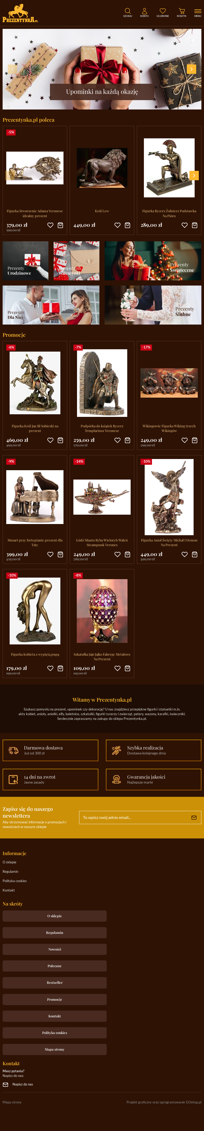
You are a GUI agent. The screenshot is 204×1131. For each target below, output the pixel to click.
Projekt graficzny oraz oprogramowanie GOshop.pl (163, 1102)
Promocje (54, 999)
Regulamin (10, 872)
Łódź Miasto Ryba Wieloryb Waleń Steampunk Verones (102, 542)
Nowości (54, 949)
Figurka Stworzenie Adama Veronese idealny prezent (35, 213)
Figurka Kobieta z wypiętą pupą (35, 654)
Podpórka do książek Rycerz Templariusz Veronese (102, 428)
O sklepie (9, 862)
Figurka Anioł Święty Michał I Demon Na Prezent (169, 542)
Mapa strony (55, 1049)
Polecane (55, 966)
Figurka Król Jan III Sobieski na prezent (35, 428)
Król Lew (102, 211)
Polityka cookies (15, 881)
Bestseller (55, 982)
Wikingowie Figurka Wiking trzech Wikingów (169, 428)
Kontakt (9, 890)
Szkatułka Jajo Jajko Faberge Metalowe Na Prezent (102, 656)
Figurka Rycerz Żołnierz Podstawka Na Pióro (169, 213)
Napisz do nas (22, 1084)
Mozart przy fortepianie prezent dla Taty (35, 542)
